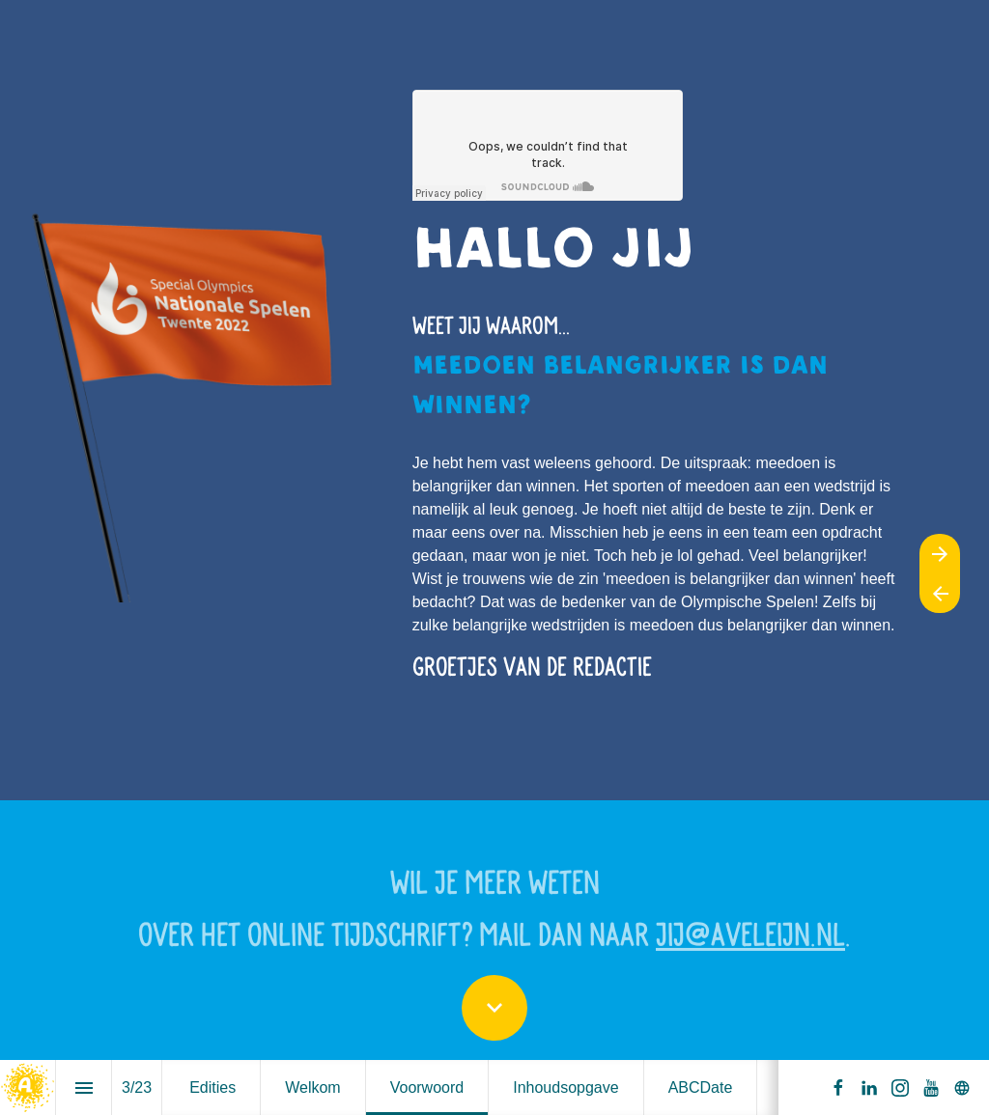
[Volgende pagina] (939, 553)
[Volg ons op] (961, 1087)
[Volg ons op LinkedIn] (869, 1087)
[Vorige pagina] (939, 593)
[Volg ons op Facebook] (838, 1087)
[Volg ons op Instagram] (900, 1087)
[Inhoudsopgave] (83, 1087)
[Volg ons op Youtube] (931, 1087)
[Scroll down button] (494, 1008)
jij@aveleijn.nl (750, 939)
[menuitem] (212, 1087)
